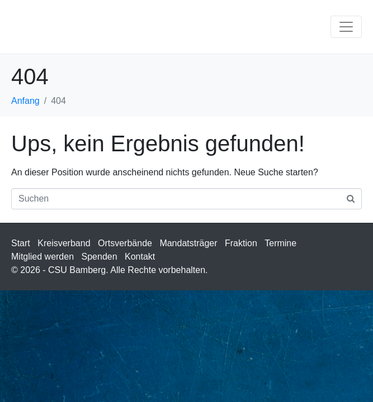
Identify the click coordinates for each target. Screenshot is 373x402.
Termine (280, 243)
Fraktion (241, 243)
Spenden (99, 256)
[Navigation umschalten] (346, 27)
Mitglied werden (42, 256)
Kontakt (140, 256)
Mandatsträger (188, 243)
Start (20, 243)
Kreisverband (63, 243)
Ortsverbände (125, 243)
